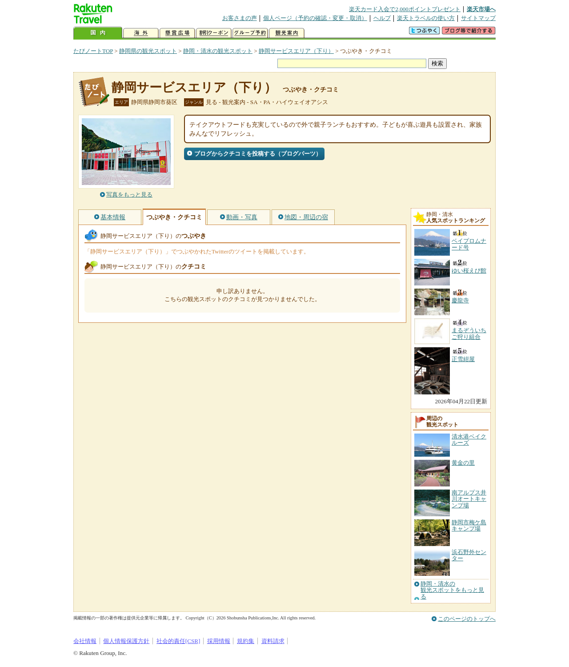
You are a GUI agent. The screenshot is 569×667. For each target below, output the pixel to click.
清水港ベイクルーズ (469, 439)
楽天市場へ (481, 9)
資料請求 (272, 641)
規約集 (245, 641)
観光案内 (287, 33)
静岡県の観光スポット (148, 51)
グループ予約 (250, 33)
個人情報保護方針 (126, 641)
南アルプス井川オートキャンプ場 (469, 499)
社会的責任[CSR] (178, 641)
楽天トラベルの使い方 (426, 18)
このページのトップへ (467, 618)
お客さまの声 (239, 18)
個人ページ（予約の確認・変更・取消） (315, 18)
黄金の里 (463, 462)
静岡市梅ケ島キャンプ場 (469, 525)
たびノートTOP (93, 51)
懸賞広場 (177, 33)
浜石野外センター (469, 555)
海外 (141, 33)
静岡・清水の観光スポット (217, 51)
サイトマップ (478, 18)
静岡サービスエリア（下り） (296, 51)
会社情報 (84, 641)
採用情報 (218, 641)
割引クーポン (214, 33)
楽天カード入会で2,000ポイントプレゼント (405, 9)
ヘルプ (382, 18)
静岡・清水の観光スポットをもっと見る (452, 590)
